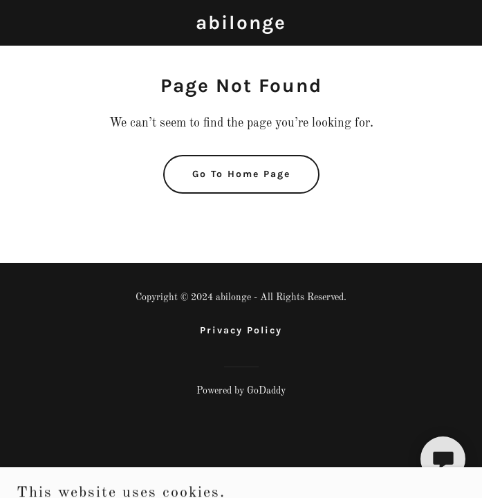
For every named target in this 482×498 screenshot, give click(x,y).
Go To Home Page (241, 174)
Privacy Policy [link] (241, 330)
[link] (241, 26)
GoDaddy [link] (266, 391)
